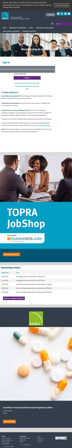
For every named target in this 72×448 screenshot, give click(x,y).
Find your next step (11, 254)
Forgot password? (33, 83)
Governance (40, 438)
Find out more (9, 421)
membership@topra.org (42, 125)
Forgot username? (21, 83)
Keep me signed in (20, 74)
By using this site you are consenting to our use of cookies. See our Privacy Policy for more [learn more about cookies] (27, 6)
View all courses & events (14, 298)
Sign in (58, 24)
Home (38, 436)
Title (17, 273)
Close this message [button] (61, 5)
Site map (39, 441)
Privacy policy (40, 440)
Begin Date (5, 273)
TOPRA (19, 17)
